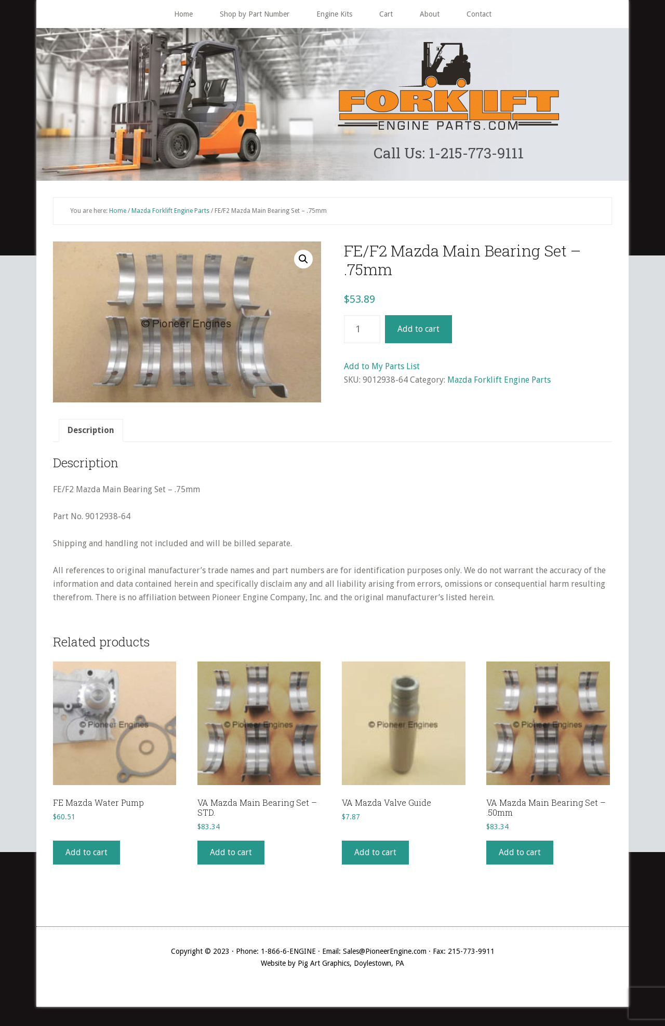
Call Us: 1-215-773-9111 (449, 154)
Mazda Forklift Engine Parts (170, 213)
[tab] (91, 433)
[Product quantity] (362, 332)
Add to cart (418, 331)
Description (91, 433)
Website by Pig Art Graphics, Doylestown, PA (332, 966)
